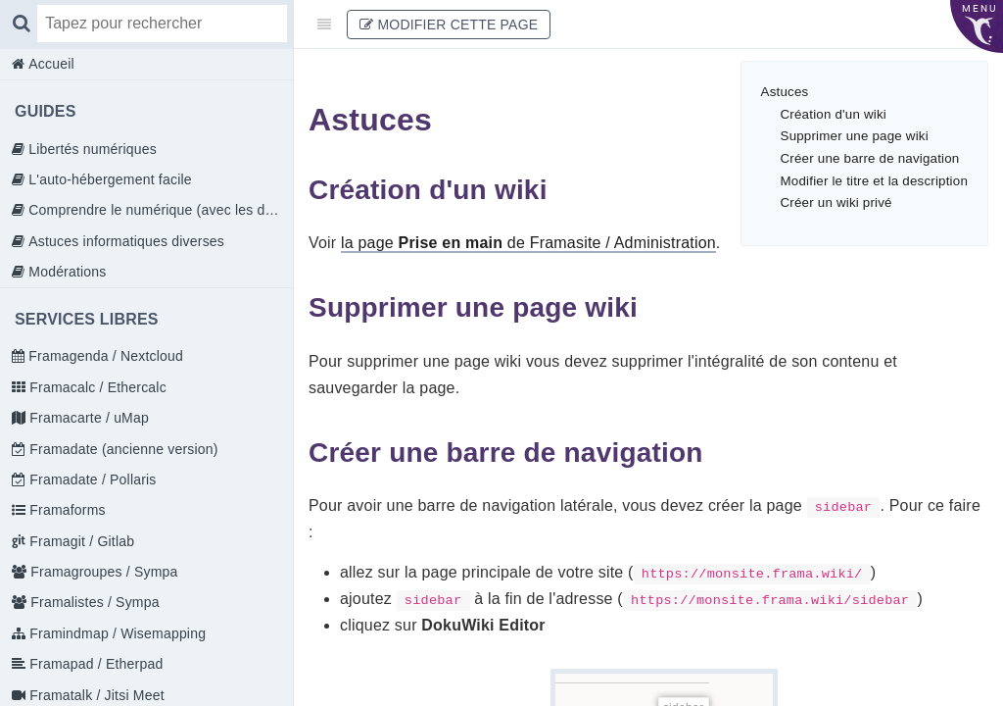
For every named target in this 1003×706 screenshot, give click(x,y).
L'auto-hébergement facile (108, 179)
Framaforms (65, 510)
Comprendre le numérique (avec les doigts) (158, 210)
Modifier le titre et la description (874, 181)
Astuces (785, 91)
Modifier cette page (448, 24)
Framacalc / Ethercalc (96, 387)
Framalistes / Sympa (92, 602)
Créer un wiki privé (836, 202)
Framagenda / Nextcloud (103, 356)
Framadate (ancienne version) (121, 449)
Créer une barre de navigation (870, 158)
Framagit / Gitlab (79, 541)
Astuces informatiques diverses (124, 241)
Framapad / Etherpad (94, 664)
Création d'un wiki (833, 114)
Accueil (49, 64)
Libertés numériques (90, 149)
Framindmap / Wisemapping (115, 633)
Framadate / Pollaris (90, 479)
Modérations (65, 271)
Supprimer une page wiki (855, 135)
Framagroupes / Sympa (101, 572)
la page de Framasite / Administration (528, 242)
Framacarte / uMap (87, 418)
